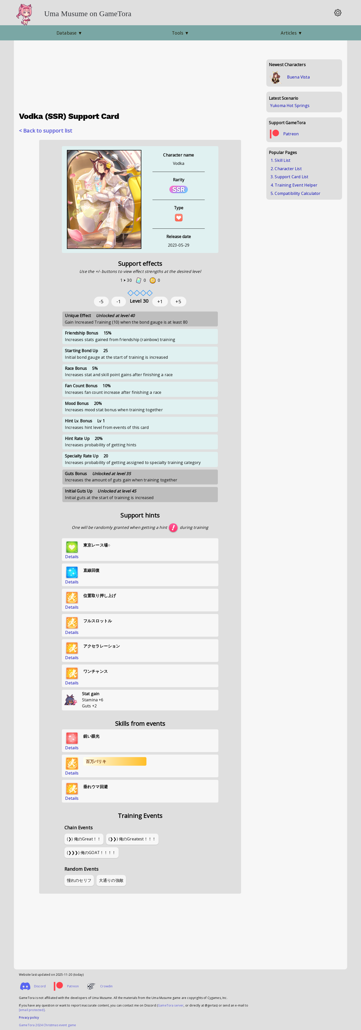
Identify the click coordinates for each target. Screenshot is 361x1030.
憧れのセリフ (79, 880)
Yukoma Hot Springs (290, 105)
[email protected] (32, 1010)
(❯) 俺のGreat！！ (84, 839)
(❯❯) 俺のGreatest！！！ (132, 839)
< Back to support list (45, 130)
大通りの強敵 (111, 880)
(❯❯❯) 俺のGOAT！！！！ (91, 852)
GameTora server (171, 1005)
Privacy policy (29, 1017)
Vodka (179, 163)
